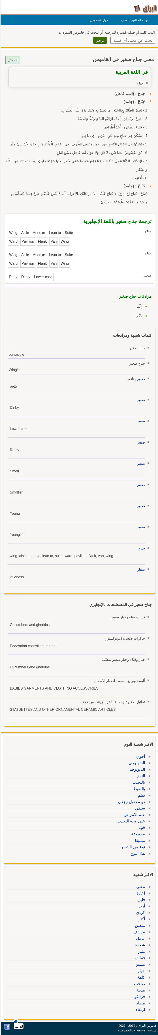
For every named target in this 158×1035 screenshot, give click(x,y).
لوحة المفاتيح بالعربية (133, 20)
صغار (140, 569)
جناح (141, 548)
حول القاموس (99, 20)
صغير (140, 379)
